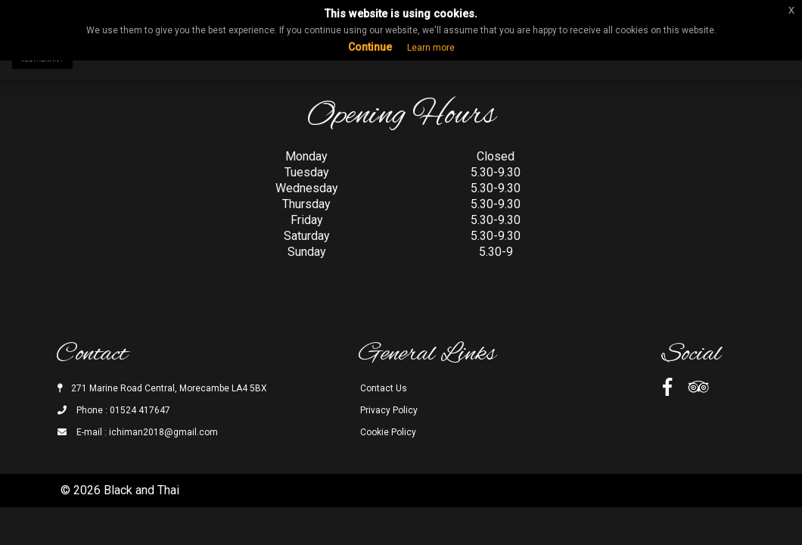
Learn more (431, 47)
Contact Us (383, 388)
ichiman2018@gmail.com (163, 432)
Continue (370, 47)
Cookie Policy (388, 432)
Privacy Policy (389, 410)
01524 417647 (140, 410)
